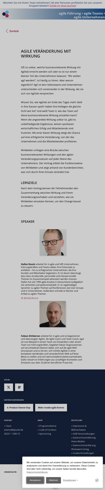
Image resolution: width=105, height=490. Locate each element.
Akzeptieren (35, 480)
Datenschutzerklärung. (37, 472)
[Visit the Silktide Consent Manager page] (97, 480)
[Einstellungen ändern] (70, 480)
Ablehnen (53, 480)
